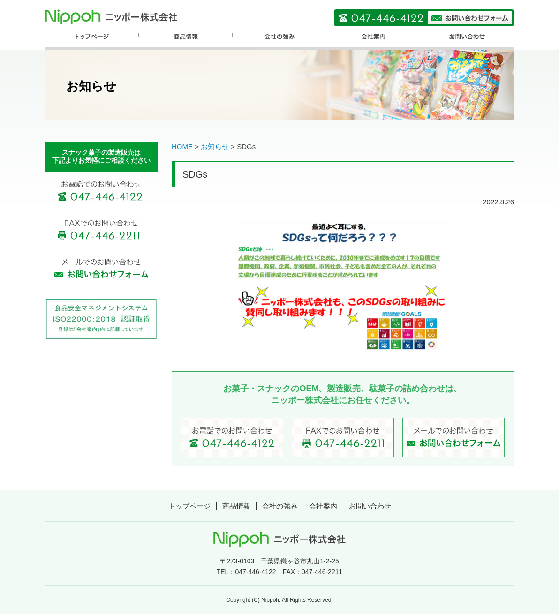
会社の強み (279, 506)
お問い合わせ (370, 506)
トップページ (189, 506)
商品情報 (236, 506)
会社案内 (323, 506)
